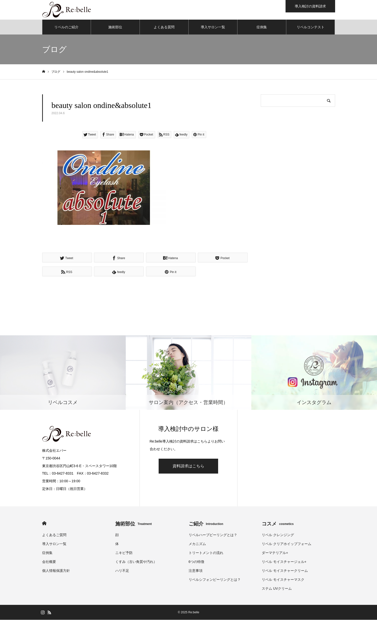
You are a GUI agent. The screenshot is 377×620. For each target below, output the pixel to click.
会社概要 (49, 562)
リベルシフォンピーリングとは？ (215, 580)
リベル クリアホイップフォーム (286, 544)
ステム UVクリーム (277, 589)
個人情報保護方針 (56, 571)
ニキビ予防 (124, 553)
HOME (44, 523)
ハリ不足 (122, 571)
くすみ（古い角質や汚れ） (136, 562)
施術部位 (115, 27)
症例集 (262, 27)
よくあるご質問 (54, 535)
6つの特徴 (196, 562)
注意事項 (196, 571)
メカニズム (197, 544)
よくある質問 (164, 27)
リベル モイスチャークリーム (285, 571)
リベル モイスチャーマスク (283, 580)
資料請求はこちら (188, 466)
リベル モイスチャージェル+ (284, 562)
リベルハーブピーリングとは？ (213, 535)
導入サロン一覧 (213, 27)
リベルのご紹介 (66, 27)
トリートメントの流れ (206, 553)
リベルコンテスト (310, 27)
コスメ (278, 524)
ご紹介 (206, 524)
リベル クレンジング (278, 535)
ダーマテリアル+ (275, 553)
